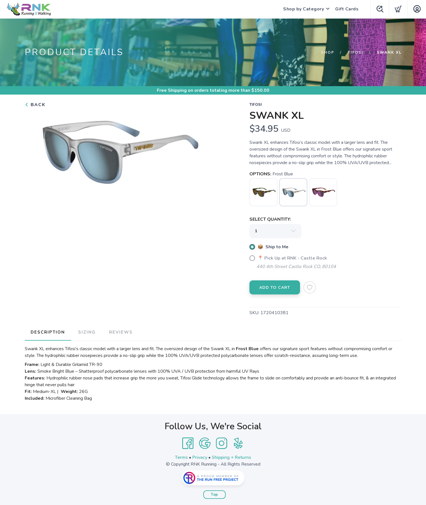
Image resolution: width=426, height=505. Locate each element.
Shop (327, 52)
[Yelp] (238, 442)
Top (214, 494)
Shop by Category (302, 9)
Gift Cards (346, 9)
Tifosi (355, 52)
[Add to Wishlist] (309, 287)
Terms (181, 457)
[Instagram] (221, 442)
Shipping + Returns (231, 457)
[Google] (204, 442)
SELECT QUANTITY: (270, 219)
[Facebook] (187, 442)
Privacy (199, 457)
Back (35, 105)
